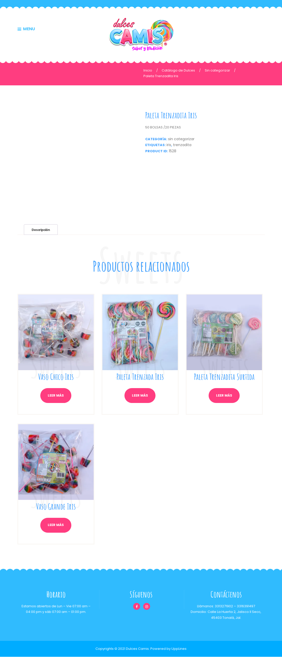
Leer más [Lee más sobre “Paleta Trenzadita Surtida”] (224, 395)
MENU (29, 29)
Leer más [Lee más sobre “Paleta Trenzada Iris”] (140, 395)
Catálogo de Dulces (178, 70)
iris (169, 144)
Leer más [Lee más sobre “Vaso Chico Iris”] (56, 395)
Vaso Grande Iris (56, 506)
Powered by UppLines (168, 648)
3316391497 (246, 606)
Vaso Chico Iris (56, 376)
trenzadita (182, 144)
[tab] (41, 229)
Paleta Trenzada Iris (140, 376)
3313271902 (224, 606)
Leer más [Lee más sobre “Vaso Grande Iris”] (56, 525)
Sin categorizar (217, 70)
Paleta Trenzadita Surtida (224, 376)
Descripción (41, 229)
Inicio (147, 70)
